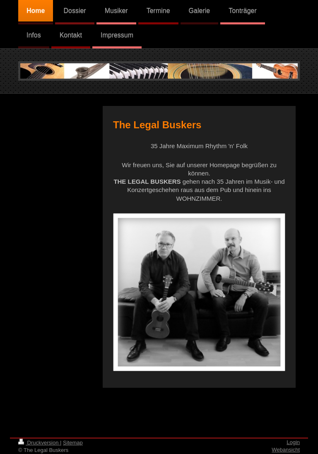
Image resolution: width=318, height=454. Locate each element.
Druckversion (39, 443)
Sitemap (73, 443)
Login (293, 442)
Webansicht (286, 450)
